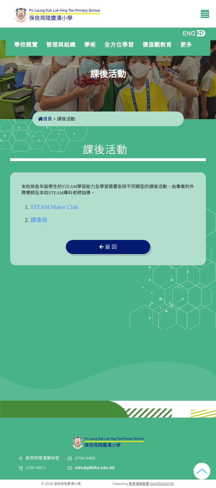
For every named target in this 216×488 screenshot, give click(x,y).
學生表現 (27, 55)
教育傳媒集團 (139, 483)
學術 (91, 45)
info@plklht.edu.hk (95, 467)
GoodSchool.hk (162, 483)
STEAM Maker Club (54, 207)
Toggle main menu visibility (205, 13)
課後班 (38, 220)
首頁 (45, 119)
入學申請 (59, 55)
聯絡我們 (90, 55)
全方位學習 (120, 45)
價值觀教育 (158, 45)
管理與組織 (62, 45)
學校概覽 (27, 45)
